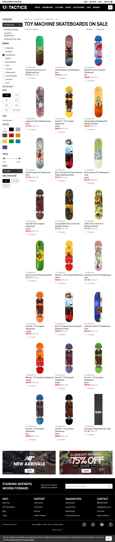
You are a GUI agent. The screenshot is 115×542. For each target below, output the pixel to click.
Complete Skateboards (9, 34)
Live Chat (100, 511)
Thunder (8, 69)
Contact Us (38, 507)
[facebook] (111, 525)
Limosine (9, 79)
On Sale (12, 171)
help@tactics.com (104, 507)
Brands (96, 7)
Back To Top (57, 530)
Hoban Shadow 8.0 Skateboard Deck (69, 54)
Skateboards (12, 25)
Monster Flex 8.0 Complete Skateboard (98, 55)
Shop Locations (103, 515)
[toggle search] (110, 7)
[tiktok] (93, 525)
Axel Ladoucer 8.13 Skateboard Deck (98, 158)
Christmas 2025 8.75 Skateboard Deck (98, 310)
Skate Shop (28, 19)
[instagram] (84, 525)
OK (108, 539)
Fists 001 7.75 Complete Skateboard (69, 106)
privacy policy (29, 540)
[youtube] (102, 525)
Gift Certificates (8, 507)
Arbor (7, 65)
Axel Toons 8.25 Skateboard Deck (40, 258)
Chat (85, 2)
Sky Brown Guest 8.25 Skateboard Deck (98, 259)
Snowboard (47, 7)
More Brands (8, 86)
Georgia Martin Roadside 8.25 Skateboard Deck (98, 105)
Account (92, 2)
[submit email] (109, 485)
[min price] (6, 162)
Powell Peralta (11, 76)
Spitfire (8, 58)
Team (4, 515)
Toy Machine (8, 55)
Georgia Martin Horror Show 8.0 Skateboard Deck (69, 208)
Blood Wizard (10, 62)
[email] (89, 486)
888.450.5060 (102, 503)
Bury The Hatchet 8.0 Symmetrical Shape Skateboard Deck (69, 157)
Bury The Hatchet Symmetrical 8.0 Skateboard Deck (69, 310)
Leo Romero (7, 120)
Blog (4, 511)
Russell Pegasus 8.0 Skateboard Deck (40, 157)
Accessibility (36, 524)
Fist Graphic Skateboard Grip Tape (98, 412)
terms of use (15, 540)
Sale (89, 7)
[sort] (104, 29)
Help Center (38, 503)
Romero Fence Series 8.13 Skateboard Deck (40, 54)
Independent (10, 72)
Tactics (14, 7)
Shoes (68, 7)
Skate (37, 7)
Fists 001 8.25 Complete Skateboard (40, 209)
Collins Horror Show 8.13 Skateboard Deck (98, 208)
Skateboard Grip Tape (12, 39)
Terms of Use (47, 524)
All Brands (9, 48)
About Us (6, 503)
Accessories (79, 7)
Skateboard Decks (11, 30)
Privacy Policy (58, 524)
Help (100, 2)
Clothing (59, 7)
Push (7, 83)
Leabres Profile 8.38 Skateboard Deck (40, 105)
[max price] (20, 162)
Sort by (89, 29)
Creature (8, 52)
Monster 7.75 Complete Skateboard (69, 259)
